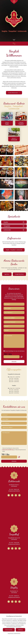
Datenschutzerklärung (7, 449)
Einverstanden (8, 629)
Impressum (11, 633)
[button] (14, 40)
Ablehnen (20, 629)
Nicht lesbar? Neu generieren (21, 357)
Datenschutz (17, 633)
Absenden (14, 361)
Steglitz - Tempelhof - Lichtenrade (14, 249)
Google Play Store (19, 274)
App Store (6, 274)
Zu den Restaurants (14, 92)
